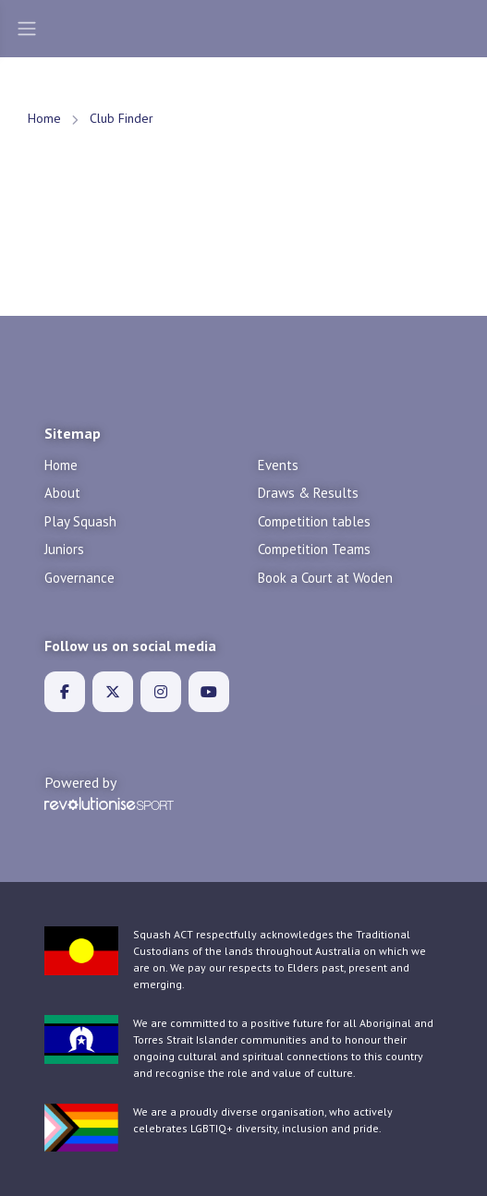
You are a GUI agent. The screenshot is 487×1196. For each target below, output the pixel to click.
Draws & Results (308, 492)
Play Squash (80, 521)
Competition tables (314, 521)
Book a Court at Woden (325, 577)
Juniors (64, 549)
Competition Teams (314, 549)
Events (278, 465)
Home (44, 118)
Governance (79, 577)
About (62, 492)
